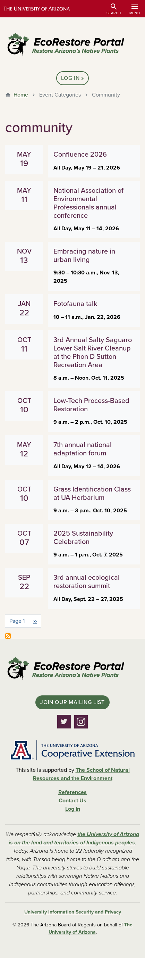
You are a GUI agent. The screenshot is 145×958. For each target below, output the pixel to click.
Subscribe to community (8, 636)
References (72, 792)
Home (21, 94)
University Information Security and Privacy (72, 912)
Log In (70, 78)
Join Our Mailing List (72, 702)
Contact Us (72, 800)
